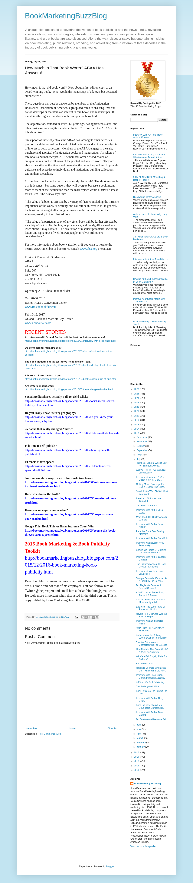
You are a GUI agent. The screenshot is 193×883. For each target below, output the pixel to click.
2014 (137, 757)
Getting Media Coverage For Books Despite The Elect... (150, 485)
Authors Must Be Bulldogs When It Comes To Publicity (151, 636)
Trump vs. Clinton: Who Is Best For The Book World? (151, 464)
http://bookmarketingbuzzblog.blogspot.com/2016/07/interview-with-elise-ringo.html (70, 340)
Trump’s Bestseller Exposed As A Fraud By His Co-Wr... (151, 579)
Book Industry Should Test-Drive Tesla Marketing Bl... (150, 706)
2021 (137, 411)
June (139, 725)
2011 (137, 770)
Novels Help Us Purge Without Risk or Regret (151, 615)
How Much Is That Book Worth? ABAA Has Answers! (152, 650)
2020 (137, 415)
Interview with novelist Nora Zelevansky (150, 544)
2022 (137, 407)
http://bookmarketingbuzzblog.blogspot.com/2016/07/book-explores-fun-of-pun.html (70, 379)
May (139, 729)
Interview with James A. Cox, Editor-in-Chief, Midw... (150, 478)
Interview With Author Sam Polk (152, 538)
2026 (137, 389)
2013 (137, 761)
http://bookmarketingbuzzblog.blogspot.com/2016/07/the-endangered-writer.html (69, 389)
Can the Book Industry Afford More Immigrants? (150, 601)
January (141, 747)
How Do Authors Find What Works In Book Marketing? (150, 280)
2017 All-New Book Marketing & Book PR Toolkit (149, 178)
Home (73, 728)
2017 (137, 429)
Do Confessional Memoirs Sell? (152, 719)
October (141, 446)
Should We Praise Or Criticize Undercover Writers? (151, 551)
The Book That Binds (146, 505)
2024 (137, 398)
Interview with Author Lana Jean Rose (149, 572)
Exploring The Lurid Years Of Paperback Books (150, 608)
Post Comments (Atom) (50, 734)
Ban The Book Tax (145, 663)
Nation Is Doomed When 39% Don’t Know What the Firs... (151, 669)
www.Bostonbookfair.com (41, 306)
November (142, 441)
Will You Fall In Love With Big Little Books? (150, 471)
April (139, 733)
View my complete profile (142, 846)
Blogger (110, 866)
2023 (137, 402)
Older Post (112, 728)
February (141, 742)
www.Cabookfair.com (38, 323)
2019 (137, 420)
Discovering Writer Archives (147, 197)
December (142, 437)
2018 (137, 424)
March (140, 738)
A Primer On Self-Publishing (150, 682)
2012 (137, 765)
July (139, 459)
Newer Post (32, 728)
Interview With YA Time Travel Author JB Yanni (148, 136)
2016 (137, 433)
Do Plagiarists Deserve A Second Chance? (148, 586)
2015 (137, 752)
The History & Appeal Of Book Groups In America (151, 565)
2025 (137, 393)
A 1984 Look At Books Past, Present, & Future (150, 593)
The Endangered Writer (148, 686)
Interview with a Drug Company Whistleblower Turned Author (149, 156)
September (142, 450)
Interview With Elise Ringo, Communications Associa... (151, 676)
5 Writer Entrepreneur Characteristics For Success (151, 643)
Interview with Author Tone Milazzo (150, 259)
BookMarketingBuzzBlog (66, 16)
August (140, 454)
